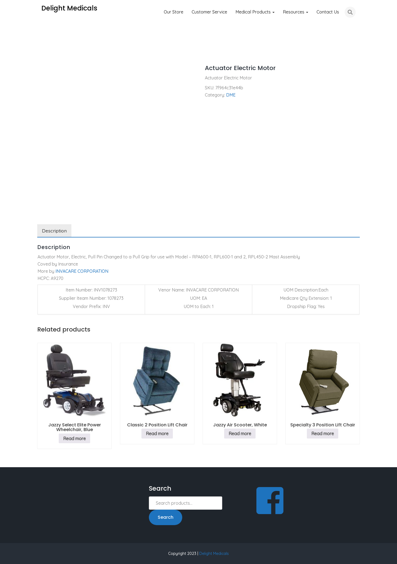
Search (165, 517)
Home (43, 52)
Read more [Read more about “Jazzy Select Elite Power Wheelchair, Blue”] (74, 438)
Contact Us (327, 12)
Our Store (173, 12)
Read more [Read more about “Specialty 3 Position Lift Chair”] (322, 433)
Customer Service (209, 12)
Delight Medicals (214, 553)
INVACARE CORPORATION (81, 271)
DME (61, 52)
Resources (295, 12)
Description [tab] (54, 231)
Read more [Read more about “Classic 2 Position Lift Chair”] (157, 433)
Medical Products (255, 12)
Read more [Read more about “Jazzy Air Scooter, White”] (240, 433)
